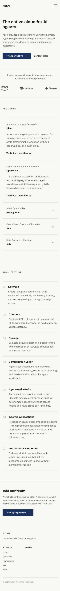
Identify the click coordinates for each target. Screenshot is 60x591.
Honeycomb (8, 561)
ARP (4, 565)
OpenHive (7, 557)
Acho (5, 570)
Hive (5, 552)
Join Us (28, 547)
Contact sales (41, 56)
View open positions (18, 512)
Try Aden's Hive (17, 56)
